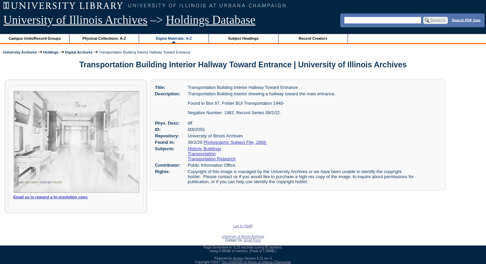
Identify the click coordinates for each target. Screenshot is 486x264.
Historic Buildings (204, 148)
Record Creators (313, 38)
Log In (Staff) (243, 226)
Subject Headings (243, 38)
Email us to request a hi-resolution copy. (51, 197)
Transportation (202, 153)
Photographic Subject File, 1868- (235, 142)
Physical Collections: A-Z (104, 38)
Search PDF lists (466, 20)
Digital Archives (78, 52)
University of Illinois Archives (75, 20)
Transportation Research (212, 158)
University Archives (19, 52)
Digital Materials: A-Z (174, 38)
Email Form (252, 240)
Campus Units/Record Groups (35, 38)
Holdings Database (210, 20)
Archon (238, 258)
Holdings (51, 52)
